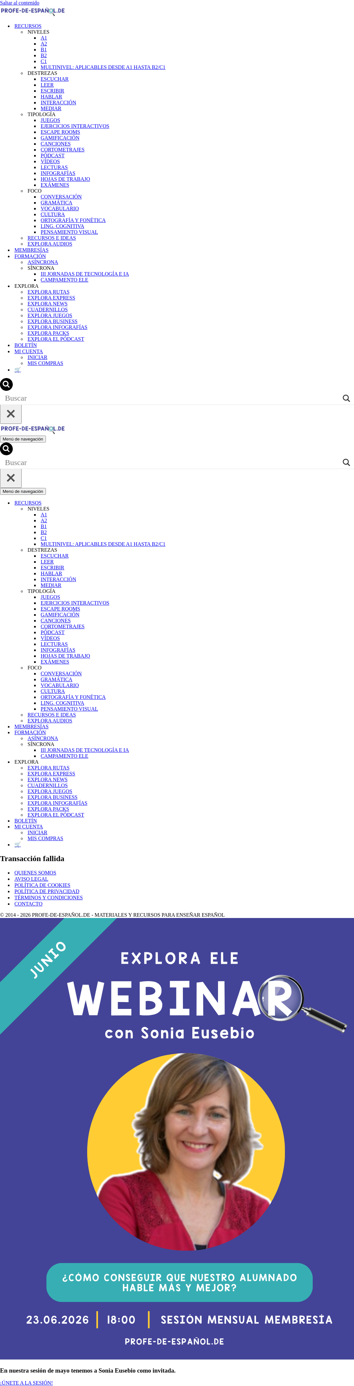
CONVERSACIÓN (61, 196)
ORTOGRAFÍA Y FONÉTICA (73, 220)
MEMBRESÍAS (31, 250)
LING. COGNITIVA (62, 226)
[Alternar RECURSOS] (351, 503)
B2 (44, 55)
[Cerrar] (11, 414)
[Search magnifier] (348, 398)
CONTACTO (28, 904)
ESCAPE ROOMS (60, 132)
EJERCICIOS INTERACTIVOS (75, 126)
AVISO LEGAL (31, 879)
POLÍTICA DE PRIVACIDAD (46, 891)
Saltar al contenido (19, 3)
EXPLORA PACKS (48, 333)
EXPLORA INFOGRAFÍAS (58, 327)
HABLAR (51, 96)
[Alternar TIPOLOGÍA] (351, 591)
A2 (44, 43)
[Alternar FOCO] (351, 668)
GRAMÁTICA (56, 202)
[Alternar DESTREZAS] (351, 550)
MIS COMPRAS (45, 363)
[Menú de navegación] (23, 439)
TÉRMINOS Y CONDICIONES (48, 897)
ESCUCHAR (55, 79)
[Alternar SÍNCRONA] (351, 744)
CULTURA (53, 214)
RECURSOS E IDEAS (52, 238)
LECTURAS (54, 167)
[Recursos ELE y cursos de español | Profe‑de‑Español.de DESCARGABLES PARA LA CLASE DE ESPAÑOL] (33, 14)
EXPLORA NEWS (48, 303)
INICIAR (37, 357)
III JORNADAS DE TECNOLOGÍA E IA (85, 274)
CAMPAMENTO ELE (64, 280)
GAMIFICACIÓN (60, 138)
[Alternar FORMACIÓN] (351, 733)
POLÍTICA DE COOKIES (42, 885)
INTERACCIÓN (58, 102)
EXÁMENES (55, 185)
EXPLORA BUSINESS (52, 321)
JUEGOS (50, 120)
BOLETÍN (25, 345)
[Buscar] (6, 389)
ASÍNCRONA (43, 262)
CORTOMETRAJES (63, 149)
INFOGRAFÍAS (58, 173)
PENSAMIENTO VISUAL (69, 232)
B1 (44, 49)
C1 (44, 61)
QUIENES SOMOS (35, 872)
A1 (44, 38)
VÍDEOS (50, 161)
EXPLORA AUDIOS (50, 244)
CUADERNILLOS (48, 309)
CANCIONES (56, 144)
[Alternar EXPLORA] (351, 762)
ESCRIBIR (52, 91)
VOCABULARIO (60, 208)
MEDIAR (51, 108)
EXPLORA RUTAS (48, 292)
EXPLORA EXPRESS (51, 298)
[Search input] (172, 398)
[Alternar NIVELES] (351, 509)
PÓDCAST (53, 155)
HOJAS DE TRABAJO (65, 179)
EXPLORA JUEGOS (50, 315)
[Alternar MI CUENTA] (351, 827)
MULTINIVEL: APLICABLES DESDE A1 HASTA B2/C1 (103, 67)
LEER (47, 85)
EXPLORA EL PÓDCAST (56, 339)
